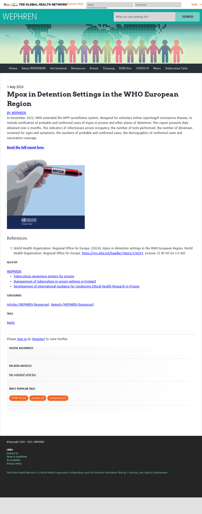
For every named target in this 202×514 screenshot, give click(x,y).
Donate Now (75, 4)
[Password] (157, 4)
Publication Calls (176, 68)
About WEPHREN (34, 68)
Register (38, 339)
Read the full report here (26, 147)
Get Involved (58, 68)
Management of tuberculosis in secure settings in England (55, 281)
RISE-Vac (125, 68)
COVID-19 (142, 68)
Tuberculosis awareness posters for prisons (44, 276)
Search (187, 16)
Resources (78, 68)
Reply (11, 322)
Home (13, 68)
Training (109, 68)
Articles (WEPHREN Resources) (28, 304)
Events (94, 68)
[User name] (109, 4)
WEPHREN (19, 17)
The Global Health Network (35, 4)
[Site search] (145, 17)
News (157, 68)
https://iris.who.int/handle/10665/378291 (112, 253)
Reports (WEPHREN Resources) (72, 304)
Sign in (22, 339)
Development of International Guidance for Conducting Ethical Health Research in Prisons (76, 286)
